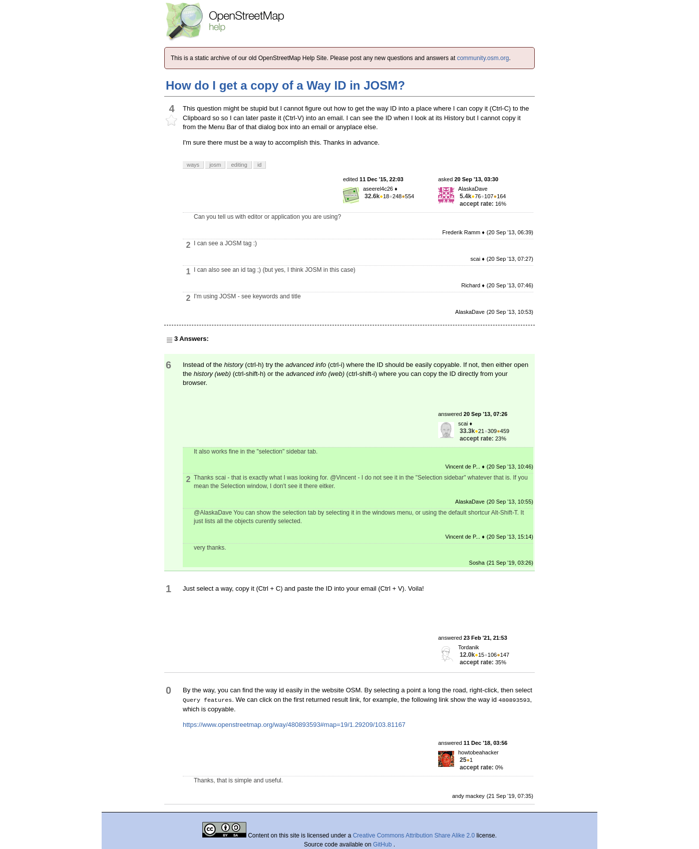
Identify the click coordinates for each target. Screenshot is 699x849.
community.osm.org (483, 58)
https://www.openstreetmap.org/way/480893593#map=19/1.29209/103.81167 (294, 724)
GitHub (383, 844)
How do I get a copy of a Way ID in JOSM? (285, 85)
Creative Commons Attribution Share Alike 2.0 (414, 835)
